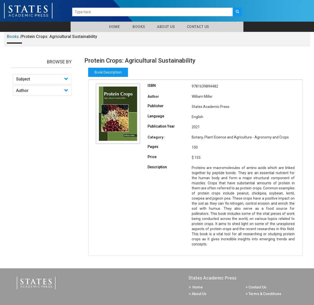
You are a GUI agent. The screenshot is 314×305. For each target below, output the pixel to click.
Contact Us (197, 27)
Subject (23, 79)
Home (113, 27)
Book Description (108, 72)
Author (22, 90)
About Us (165, 27)
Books (138, 27)
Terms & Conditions (263, 294)
